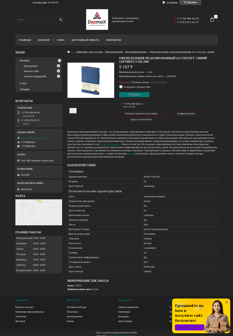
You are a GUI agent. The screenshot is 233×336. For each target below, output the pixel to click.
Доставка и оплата (85, 39)
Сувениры (124, 308)
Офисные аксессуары (89, 52)
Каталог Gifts (31, 71)
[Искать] (61, 20)
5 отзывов (172, 2)
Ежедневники (114, 52)
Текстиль (20, 313)
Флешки (20, 318)
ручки (131, 150)
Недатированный (110, 141)
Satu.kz (133, 329)
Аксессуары (125, 318)
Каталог (44, 39)
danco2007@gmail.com (33, 138)
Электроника (74, 313)
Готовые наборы (76, 303)
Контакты (113, 39)
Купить (136, 94)
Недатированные (136, 52)
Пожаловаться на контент (121, 332)
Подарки (123, 313)
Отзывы (24, 89)
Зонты (70, 318)
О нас (61, 39)
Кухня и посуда (24, 303)
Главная (25, 39)
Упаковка (72, 308)
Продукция (30, 65)
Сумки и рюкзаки (128, 303)
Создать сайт (40, 2)
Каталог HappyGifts (35, 76)
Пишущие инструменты (29, 308)
